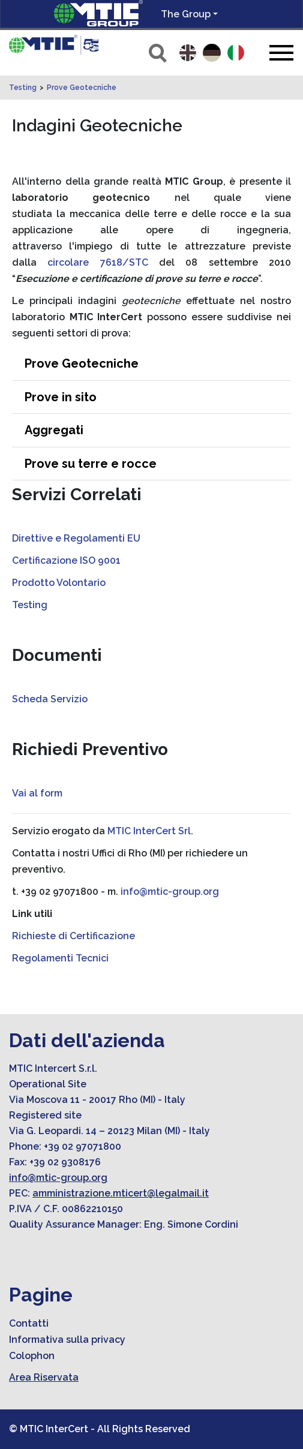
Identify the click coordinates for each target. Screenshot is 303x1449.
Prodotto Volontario (59, 582)
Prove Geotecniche (81, 87)
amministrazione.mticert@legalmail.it (120, 1193)
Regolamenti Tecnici (60, 958)
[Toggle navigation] (281, 52)
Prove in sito (61, 397)
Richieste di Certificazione (73, 936)
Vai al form (37, 793)
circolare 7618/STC (97, 262)
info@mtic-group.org (170, 891)
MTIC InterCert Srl (149, 831)
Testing (23, 87)
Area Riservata (44, 1377)
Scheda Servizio (50, 699)
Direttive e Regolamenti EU (76, 538)
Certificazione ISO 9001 (66, 560)
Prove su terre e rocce (91, 463)
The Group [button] (186, 14)
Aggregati (54, 430)
